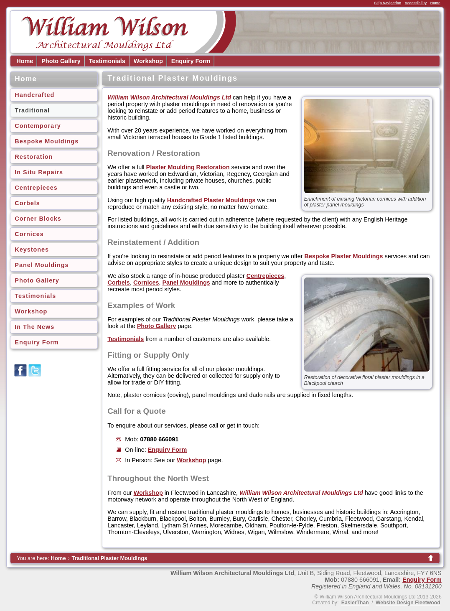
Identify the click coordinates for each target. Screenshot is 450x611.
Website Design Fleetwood (408, 603)
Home (435, 3)
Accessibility (416, 3)
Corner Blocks (38, 218)
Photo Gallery (61, 61)
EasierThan (355, 603)
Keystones (32, 249)
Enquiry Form (191, 61)
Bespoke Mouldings (47, 141)
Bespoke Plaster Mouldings (344, 256)
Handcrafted (34, 95)
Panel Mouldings (42, 265)
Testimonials (107, 61)
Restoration (34, 156)
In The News (34, 326)
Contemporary (38, 125)
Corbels (27, 203)
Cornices (29, 234)
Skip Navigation (387, 3)
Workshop (148, 61)
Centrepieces (36, 187)
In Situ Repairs (39, 172)
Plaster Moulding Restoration (188, 167)
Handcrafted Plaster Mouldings (211, 200)
